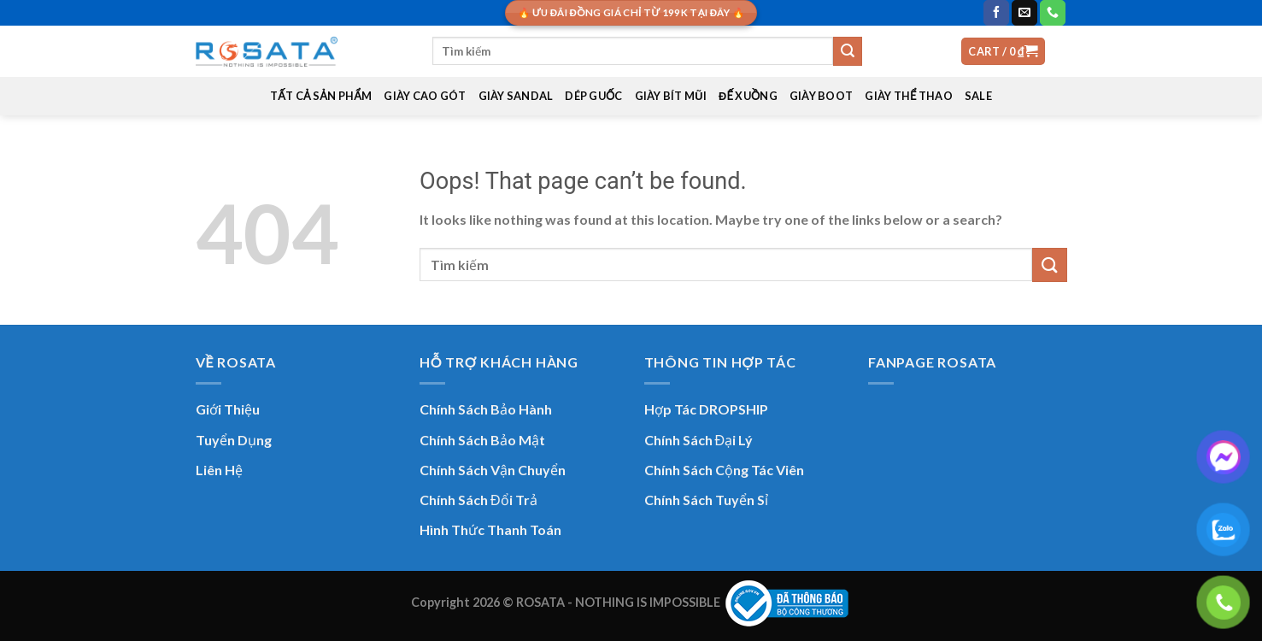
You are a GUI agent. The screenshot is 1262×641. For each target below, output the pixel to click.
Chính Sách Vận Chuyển (493, 470)
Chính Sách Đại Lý (699, 440)
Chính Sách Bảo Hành (486, 409)
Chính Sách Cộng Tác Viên (724, 470)
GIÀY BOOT (821, 96)
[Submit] (847, 51)
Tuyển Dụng (234, 440)
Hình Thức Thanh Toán (490, 529)
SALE (978, 96)
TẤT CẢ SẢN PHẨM (321, 96)
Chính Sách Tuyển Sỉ (706, 499)
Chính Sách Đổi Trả (478, 499)
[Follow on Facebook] (996, 13)
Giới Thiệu (228, 409)
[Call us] (1052, 13)
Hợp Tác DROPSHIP (706, 409)
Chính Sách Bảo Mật (482, 440)
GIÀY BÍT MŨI (671, 96)
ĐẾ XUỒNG (748, 96)
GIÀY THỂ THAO (909, 96)
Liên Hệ (219, 470)
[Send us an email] (1024, 13)
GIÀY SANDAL (516, 96)
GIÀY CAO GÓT (425, 96)
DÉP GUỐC (593, 96)
